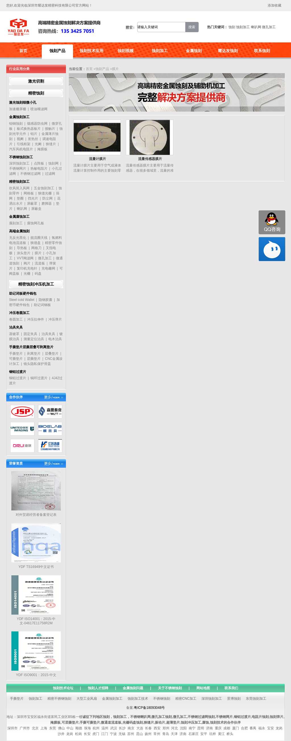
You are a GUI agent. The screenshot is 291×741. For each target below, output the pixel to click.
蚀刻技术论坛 (63, 688)
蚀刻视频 (126, 50)
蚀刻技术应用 (91, 50)
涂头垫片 (23, 253)
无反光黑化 (17, 238)
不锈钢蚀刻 (161, 699)
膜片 (38, 253)
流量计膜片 (97, 159)
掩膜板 (42, 149)
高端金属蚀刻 (19, 231)
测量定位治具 (34, 339)
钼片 (33, 134)
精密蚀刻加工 (19, 182)
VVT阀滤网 (25, 258)
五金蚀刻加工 (44, 188)
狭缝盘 (35, 243)
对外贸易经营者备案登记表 (36, 515)
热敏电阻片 (38, 169)
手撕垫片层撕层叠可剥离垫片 (31, 347)
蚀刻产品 (57, 50)
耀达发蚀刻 (228, 50)
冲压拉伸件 (35, 319)
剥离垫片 (34, 354)
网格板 (29, 193)
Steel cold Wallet (21, 300)
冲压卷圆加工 (19, 313)
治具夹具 (16, 327)
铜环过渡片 (38, 378)
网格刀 (36, 248)
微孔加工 (269, 27)
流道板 (40, 263)
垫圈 (20, 198)
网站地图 (203, 688)
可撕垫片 (16, 359)
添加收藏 (274, 5)
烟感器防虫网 (37, 124)
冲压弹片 (55, 319)
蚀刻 (231, 27)
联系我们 (231, 688)
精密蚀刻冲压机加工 (36, 284)
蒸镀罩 (14, 334)
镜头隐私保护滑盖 (37, 364)
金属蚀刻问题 (133, 688)
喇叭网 (256, 27)
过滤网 (50, 174)
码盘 (38, 274)
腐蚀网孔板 (35, 223)
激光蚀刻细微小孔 (22, 102)
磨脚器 (46, 204)
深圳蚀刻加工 (19, 163)
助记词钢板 (42, 305)
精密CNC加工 (185, 699)
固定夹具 (30, 334)
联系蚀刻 (262, 50)
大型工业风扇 (86, 699)
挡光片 (33, 198)
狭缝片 (51, 144)
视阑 (20, 139)
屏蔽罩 (32, 204)
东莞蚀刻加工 (256, 699)
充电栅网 (48, 268)
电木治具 (55, 339)
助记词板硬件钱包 (22, 293)
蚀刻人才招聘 (98, 688)
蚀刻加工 (243, 27)
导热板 (22, 248)
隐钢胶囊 (45, 300)
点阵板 (39, 163)
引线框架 (23, 144)
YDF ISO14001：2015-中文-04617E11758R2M (36, 621)
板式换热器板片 (29, 129)
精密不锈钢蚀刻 (59, 699)
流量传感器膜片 (150, 159)
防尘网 (47, 198)
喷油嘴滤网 (38, 109)
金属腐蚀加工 (19, 217)
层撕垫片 (34, 359)
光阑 (38, 144)
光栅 (27, 274)
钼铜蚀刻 (16, 124)
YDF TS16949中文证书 (36, 567)
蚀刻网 (53, 163)
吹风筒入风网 (19, 188)
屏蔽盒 (36, 209)
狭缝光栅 (45, 193)
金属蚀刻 (194, 50)
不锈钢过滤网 (30, 174)
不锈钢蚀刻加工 (21, 157)
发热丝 (33, 139)
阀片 (27, 263)
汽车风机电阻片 (21, 149)
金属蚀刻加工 (19, 117)
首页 (23, 50)
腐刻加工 (16, 223)
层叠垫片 (52, 354)
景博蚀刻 (234, 699)
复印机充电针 (27, 268)
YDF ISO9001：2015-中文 (36, 675)
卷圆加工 (16, 319)
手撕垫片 (16, 354)
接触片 (50, 129)
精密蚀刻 (36, 93)
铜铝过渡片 (17, 372)
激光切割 (36, 81)
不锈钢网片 (17, 169)
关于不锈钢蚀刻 (170, 688)
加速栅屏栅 (17, 109)
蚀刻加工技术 (138, 699)
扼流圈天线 (38, 238)
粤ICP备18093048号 (149, 708)
